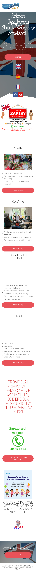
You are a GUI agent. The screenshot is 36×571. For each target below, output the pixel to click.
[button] (30, 6)
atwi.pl (18, 569)
